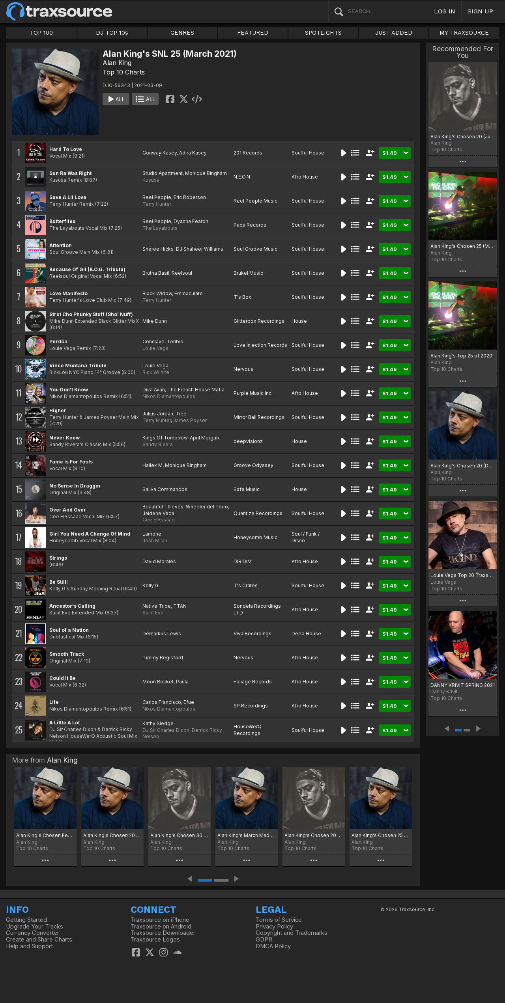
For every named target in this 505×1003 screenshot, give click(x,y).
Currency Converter (32, 932)
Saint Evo (153, 613)
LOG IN (444, 11)
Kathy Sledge (158, 723)
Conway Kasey (159, 153)
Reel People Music (255, 201)
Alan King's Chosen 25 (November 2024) (381, 835)
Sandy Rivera (157, 444)
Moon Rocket (158, 682)
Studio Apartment (162, 173)
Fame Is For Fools (71, 462)
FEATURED (252, 32)
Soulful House (308, 153)
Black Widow (157, 293)
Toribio (175, 341)
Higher (57, 410)
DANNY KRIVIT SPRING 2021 (462, 685)
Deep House (306, 633)
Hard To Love (65, 149)
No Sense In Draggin (74, 486)
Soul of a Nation (69, 630)
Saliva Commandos (164, 489)
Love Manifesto (68, 293)
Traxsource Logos (155, 939)
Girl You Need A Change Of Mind (89, 534)
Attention (60, 245)
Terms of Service (279, 919)
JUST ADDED (393, 32)
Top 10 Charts (124, 72)
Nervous (243, 369)
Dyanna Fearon (191, 221)
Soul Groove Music (255, 249)
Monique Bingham (206, 173)
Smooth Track (66, 654)
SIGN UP (480, 11)
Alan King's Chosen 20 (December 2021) (462, 466)
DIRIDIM (243, 561)
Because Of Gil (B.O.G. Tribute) (87, 269)
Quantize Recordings (258, 513)
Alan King (117, 63)
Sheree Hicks (158, 249)
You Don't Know (68, 390)
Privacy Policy (274, 926)
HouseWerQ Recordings (248, 730)
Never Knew (64, 438)
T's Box (242, 297)
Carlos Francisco (161, 702)
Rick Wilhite (155, 372)
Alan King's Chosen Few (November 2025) (45, 835)
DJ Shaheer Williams (199, 249)
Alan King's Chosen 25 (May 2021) (462, 246)
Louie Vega (155, 348)
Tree (181, 414)
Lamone (151, 534)
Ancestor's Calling (72, 606)
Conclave (153, 341)
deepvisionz (248, 441)
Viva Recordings (252, 633)
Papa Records (250, 225)
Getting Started (26, 919)
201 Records (248, 153)
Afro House (305, 177)
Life (54, 702)
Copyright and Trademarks (291, 932)
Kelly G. (151, 585)
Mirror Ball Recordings (259, 417)
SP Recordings (251, 706)
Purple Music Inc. (253, 393)
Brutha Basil (155, 273)
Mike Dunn (154, 321)
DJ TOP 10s (112, 32)
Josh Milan (154, 540)
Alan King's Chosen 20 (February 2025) (313, 835)
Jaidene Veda (158, 513)
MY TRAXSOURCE (464, 32)
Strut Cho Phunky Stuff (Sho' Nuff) (91, 314)
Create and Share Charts (39, 939)
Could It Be (62, 678)
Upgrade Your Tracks (34, 926)
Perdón (58, 341)
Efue (188, 702)
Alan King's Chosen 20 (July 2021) (462, 137)
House (299, 321)
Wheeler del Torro (207, 507)
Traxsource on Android (161, 926)
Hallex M (152, 465)
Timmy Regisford (162, 658)
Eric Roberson (190, 197)
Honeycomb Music (255, 537)
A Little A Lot (64, 723)
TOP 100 (41, 32)
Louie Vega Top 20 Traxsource (462, 575)
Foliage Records (253, 682)
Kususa (150, 180)
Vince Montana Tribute (78, 365)
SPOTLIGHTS (323, 32)
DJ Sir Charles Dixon (165, 730)
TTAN (180, 606)
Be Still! (58, 582)
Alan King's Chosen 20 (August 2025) (112, 835)
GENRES (182, 32)
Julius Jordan (157, 414)
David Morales (159, 561)
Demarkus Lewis (161, 633)
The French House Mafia (195, 390)
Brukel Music (248, 273)
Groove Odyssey (253, 465)
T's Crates (246, 585)
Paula (182, 682)
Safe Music (247, 489)
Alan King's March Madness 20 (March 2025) (246, 835)
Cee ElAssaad (158, 520)
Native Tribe (156, 606)
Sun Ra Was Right (70, 173)
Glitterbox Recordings (259, 321)
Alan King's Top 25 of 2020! (462, 356)
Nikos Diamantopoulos (168, 396)
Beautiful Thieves (162, 507)
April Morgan (204, 438)
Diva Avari (153, 390)
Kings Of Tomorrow (164, 438)
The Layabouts (160, 228)
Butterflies (62, 221)
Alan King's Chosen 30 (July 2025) (179, 835)
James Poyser (190, 420)
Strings (58, 558)
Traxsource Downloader (163, 932)
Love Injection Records (260, 345)
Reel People (156, 197)
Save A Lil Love (67, 197)
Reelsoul (182, 273)
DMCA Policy (273, 946)
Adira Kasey (193, 153)
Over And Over (67, 510)
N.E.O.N (242, 177)
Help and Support (29, 946)
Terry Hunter (156, 204)
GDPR (264, 939)
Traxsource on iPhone (160, 919)
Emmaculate (188, 293)
